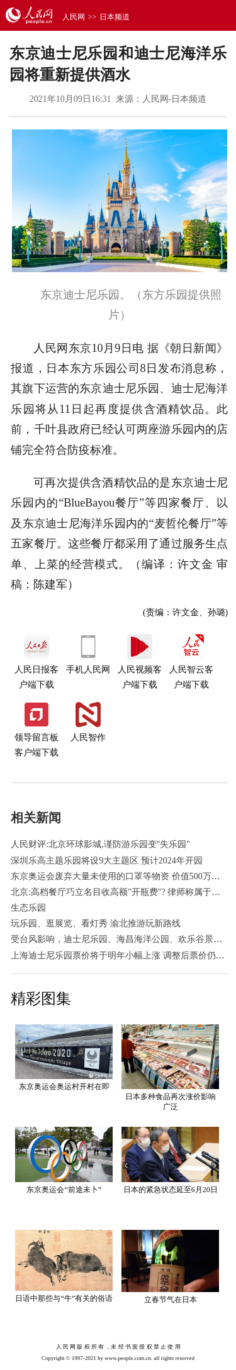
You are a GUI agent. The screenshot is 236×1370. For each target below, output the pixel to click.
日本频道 (114, 17)
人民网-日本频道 (174, 99)
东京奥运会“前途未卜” (63, 1189)
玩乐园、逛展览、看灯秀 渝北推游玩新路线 (96, 923)
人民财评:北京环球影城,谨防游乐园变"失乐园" (100, 844)
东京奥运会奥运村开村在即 (64, 1086)
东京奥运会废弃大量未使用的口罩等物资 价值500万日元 (120, 876)
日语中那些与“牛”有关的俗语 (64, 1298)
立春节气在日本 (170, 1299)
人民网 (73, 17)
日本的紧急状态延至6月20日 (170, 1189)
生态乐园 (28, 907)
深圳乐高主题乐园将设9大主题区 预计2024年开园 (107, 860)
